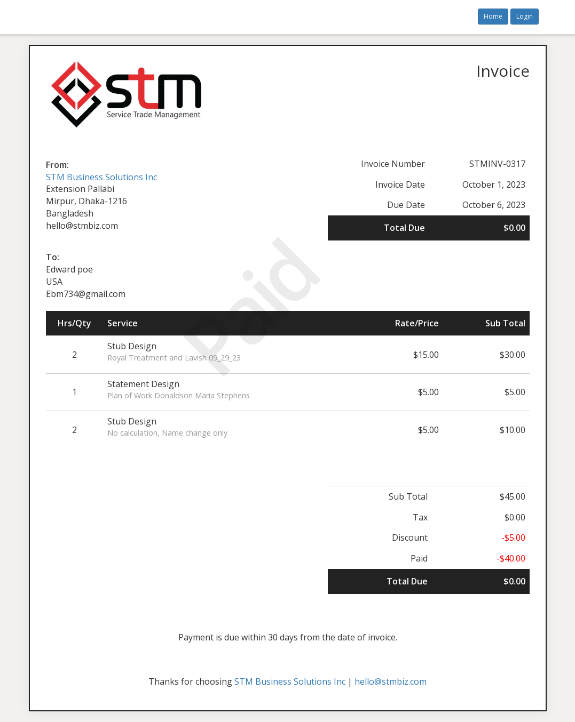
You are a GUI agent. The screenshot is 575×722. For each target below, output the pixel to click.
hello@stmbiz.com (391, 681)
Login (524, 16)
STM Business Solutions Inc (101, 177)
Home (493, 16)
